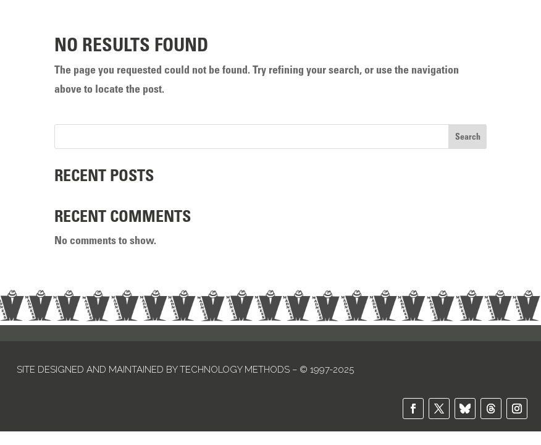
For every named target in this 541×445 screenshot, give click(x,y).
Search (467, 136)
